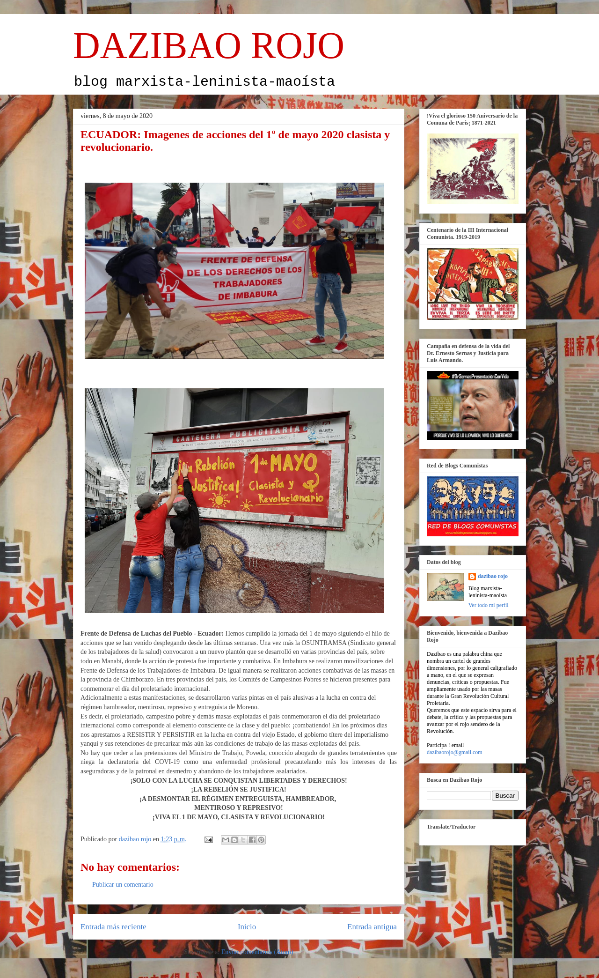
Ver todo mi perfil (488, 605)
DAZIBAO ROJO (208, 45)
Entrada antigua (372, 926)
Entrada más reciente (113, 926)
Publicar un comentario (122, 884)
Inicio (247, 926)
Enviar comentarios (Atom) (257, 952)
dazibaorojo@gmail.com (454, 752)
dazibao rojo (493, 576)
